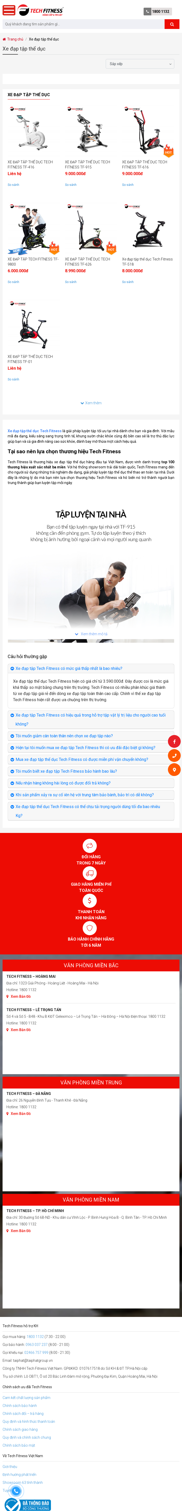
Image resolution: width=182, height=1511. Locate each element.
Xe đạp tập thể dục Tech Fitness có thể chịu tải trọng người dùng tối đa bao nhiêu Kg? (88, 811)
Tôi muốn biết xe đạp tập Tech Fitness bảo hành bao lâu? (66, 771)
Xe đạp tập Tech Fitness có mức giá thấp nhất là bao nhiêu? (69, 668)
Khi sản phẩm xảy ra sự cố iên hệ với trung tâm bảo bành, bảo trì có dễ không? (85, 794)
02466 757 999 (36, 1353)
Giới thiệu (10, 1467)
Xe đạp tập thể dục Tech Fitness (35, 431)
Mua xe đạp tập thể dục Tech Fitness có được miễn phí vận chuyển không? (82, 759)
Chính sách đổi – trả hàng (23, 1414)
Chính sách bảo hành (20, 1406)
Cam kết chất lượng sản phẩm (26, 1398)
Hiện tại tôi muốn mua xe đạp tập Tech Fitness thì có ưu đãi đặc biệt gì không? (85, 747)
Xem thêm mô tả (91, 634)
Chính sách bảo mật (19, 1445)
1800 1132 (160, 11)
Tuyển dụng (12, 1490)
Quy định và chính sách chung (27, 1437)
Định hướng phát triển (19, 1475)
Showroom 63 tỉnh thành (23, 1482)
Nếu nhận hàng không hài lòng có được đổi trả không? (63, 783)
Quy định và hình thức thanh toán (29, 1421)
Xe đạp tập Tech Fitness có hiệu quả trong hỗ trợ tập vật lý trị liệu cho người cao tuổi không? (91, 720)
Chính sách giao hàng (20, 1429)
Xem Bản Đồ (18, 996)
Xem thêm (91, 403)
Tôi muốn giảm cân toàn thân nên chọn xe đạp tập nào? (64, 735)
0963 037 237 (37, 1345)
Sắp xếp (116, 64)
